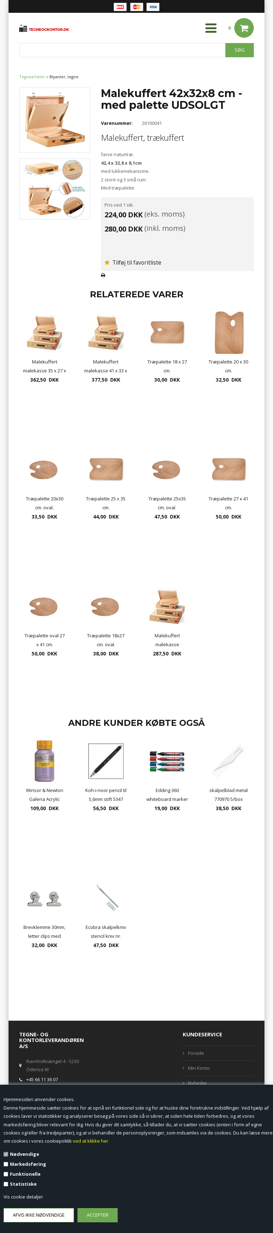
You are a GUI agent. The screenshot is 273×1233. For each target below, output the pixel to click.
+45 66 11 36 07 (42, 1079)
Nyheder (197, 1083)
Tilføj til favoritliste (133, 262)
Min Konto (199, 1068)
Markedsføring (28, 1164)
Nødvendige (24, 1154)
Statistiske (23, 1184)
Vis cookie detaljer (23, 1197)
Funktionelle (25, 1174)
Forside (196, 1053)
